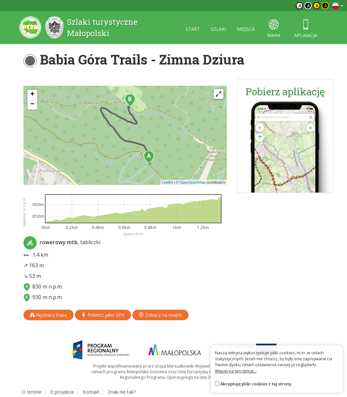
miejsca (246, 29)
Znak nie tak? (122, 392)
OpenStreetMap (192, 182)
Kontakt (91, 392)
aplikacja (305, 29)
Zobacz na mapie (160, 315)
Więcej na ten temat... (236, 371)
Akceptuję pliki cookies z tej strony (256, 384)
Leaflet (167, 182)
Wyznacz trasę (48, 315)
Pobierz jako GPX (103, 315)
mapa (273, 29)
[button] (149, 157)
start (193, 29)
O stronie (32, 392)
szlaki (218, 29)
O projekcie (62, 392)
